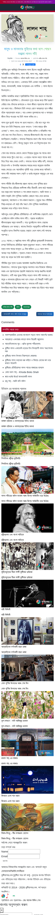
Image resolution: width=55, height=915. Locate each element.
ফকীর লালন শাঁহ (43, 58)
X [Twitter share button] (23, 64)
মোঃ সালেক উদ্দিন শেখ (31, 900)
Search (2, 7)
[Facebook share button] (20, 64)
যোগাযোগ (5, 871)
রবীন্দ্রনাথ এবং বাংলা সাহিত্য (12, 539)
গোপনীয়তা (20, 871)
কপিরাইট (12, 871)
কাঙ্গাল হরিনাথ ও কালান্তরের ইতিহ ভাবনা (17, 426)
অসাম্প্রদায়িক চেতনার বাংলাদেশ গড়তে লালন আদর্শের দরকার (29, 334)
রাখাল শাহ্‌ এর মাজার (9, 763)
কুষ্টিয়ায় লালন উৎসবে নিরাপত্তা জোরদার (21, 355)
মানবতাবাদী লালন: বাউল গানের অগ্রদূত (15, 314)
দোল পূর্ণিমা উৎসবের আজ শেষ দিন (14, 688)
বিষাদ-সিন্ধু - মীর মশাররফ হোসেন (14, 838)
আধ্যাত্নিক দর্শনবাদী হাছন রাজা (13, 652)
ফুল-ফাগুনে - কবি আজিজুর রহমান (14, 726)
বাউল (17, 307)
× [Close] (1, 910)
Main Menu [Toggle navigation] (51, 7)
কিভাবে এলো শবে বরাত (10, 801)
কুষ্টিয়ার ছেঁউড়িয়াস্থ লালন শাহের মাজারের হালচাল (24, 367)
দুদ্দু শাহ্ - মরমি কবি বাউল (15, 381)
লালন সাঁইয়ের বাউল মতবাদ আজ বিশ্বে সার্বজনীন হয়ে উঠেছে (25, 501)
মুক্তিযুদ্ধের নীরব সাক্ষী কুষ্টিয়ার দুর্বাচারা (16, 577)
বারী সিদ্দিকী (5, 614)
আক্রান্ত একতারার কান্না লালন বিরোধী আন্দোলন (24, 339)
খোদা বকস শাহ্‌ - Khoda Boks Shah (22, 372)
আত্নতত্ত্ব (26, 307)
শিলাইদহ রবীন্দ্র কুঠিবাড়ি (10, 463)
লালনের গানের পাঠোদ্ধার (46, 314)
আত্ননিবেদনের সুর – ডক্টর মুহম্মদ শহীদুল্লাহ (22, 343)
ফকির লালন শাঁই (7, 307)
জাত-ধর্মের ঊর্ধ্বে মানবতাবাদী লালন (18, 376)
